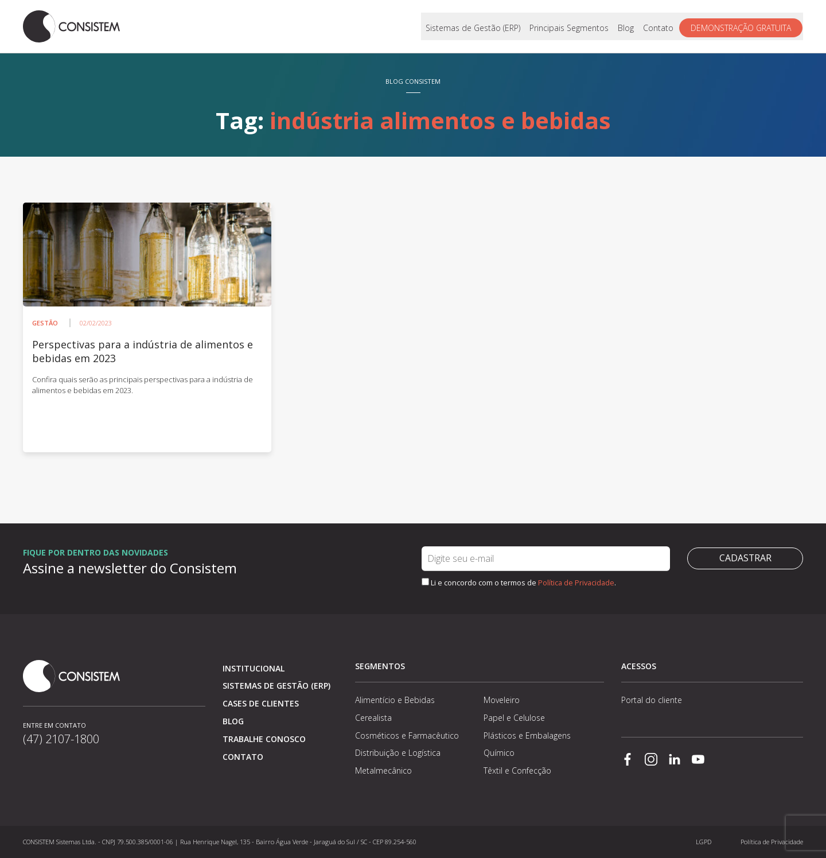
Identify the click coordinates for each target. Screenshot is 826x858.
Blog (626, 26)
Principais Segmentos (569, 26)
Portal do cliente (651, 699)
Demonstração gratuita (741, 26)
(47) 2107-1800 (61, 739)
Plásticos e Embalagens (527, 735)
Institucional (254, 668)
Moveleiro (502, 699)
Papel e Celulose (514, 717)
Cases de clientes (261, 703)
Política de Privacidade (576, 582)
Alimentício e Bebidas (395, 699)
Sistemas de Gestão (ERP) (473, 26)
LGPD (703, 841)
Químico (499, 752)
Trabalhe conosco (264, 738)
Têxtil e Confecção (517, 770)
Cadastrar (745, 558)
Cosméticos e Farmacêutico (407, 735)
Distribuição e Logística (398, 752)
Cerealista (373, 717)
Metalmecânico (383, 770)
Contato (659, 26)
